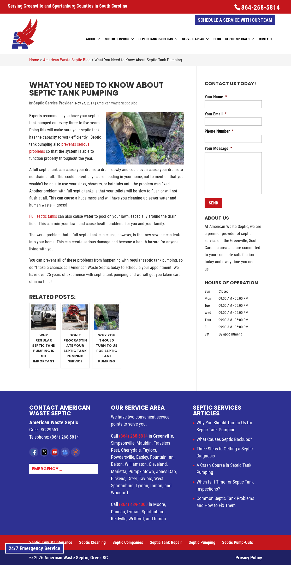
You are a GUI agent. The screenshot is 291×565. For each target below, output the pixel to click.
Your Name (216, 96)
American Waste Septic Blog (117, 103)
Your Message (218, 148)
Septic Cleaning (92, 542)
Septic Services (117, 39)
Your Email (216, 113)
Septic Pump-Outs (237, 542)
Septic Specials (237, 39)
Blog (217, 39)
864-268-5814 (260, 7)
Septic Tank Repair (166, 542)
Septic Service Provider (53, 103)
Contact (265, 39)
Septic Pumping (202, 542)
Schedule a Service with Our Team (235, 20)
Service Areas (193, 39)
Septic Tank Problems (156, 39)
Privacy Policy (248, 557)
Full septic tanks (43, 216)
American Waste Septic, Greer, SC (76, 557)
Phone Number (219, 131)
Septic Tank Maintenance (50, 542)
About (91, 39)
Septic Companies (127, 542)
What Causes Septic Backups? (224, 439)
